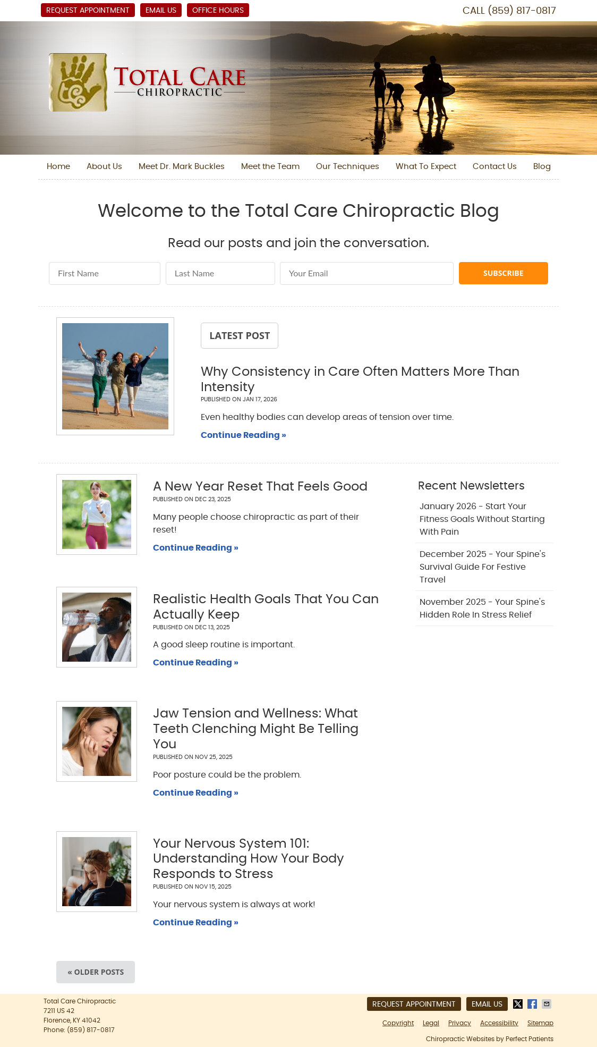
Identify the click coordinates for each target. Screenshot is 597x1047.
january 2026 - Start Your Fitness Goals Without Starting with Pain (482, 519)
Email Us (161, 10)
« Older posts (95, 972)
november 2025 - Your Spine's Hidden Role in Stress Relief (482, 608)
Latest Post (239, 335)
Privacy (459, 1023)
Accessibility (499, 1023)
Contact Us (495, 167)
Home (58, 167)
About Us (104, 167)
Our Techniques (347, 167)
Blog (542, 167)
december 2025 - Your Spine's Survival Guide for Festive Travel (482, 567)
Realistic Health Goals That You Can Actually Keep (266, 607)
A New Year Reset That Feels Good (260, 486)
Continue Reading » (243, 435)
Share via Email (547, 1004)
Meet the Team (270, 167)
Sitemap (540, 1023)
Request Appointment (88, 10)
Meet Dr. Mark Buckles (182, 167)
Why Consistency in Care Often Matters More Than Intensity (360, 380)
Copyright (398, 1023)
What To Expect (426, 167)
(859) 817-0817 (522, 11)
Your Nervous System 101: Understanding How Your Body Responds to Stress (248, 859)
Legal (431, 1023)
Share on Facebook (533, 1004)
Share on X (519, 1004)
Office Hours (218, 10)
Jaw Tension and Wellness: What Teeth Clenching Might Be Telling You (256, 729)
